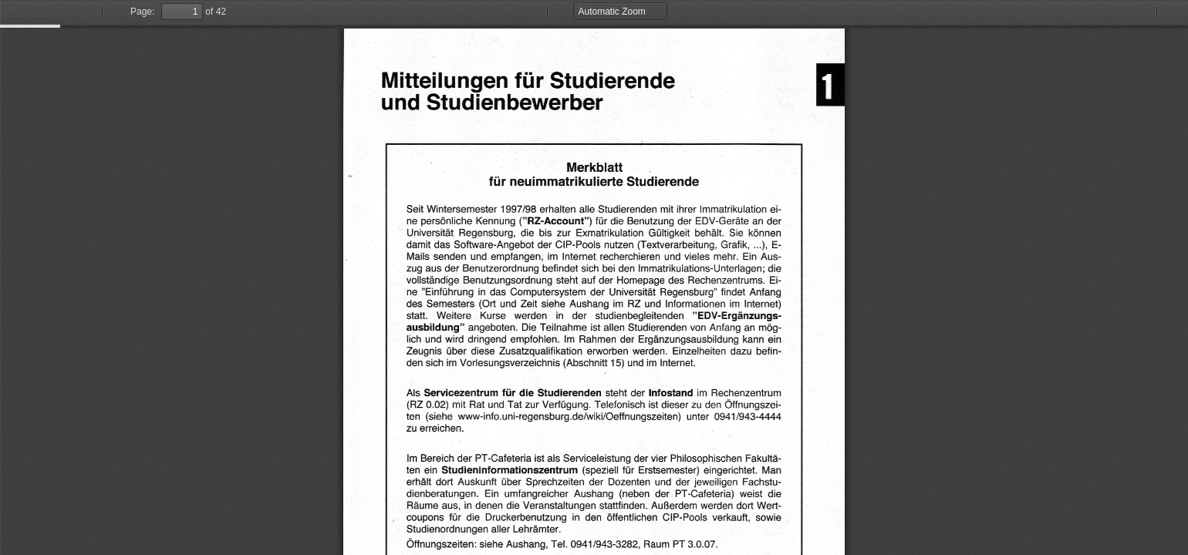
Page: (142, 11)
